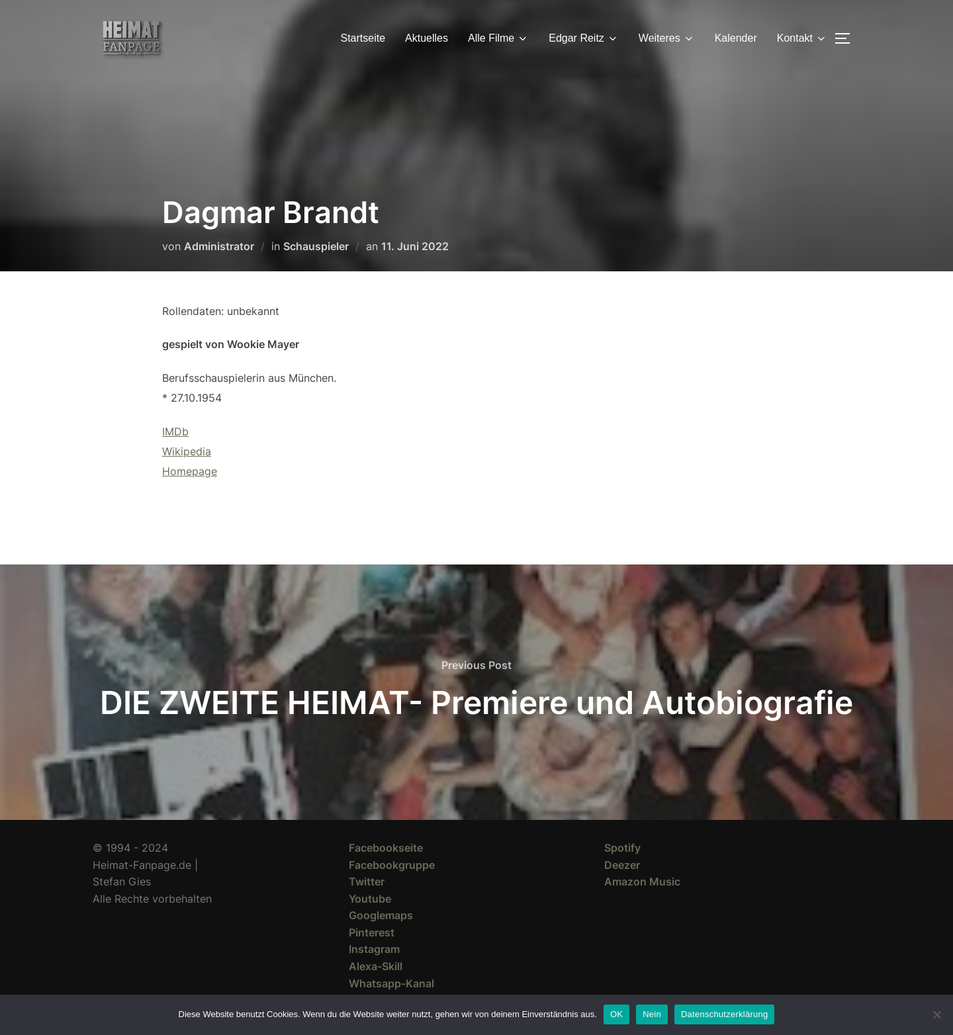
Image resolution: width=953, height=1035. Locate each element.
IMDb (175, 431)
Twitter (367, 881)
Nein (652, 1014)
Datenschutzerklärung (724, 1014)
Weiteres (667, 38)
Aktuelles (426, 38)
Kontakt (802, 38)
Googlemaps (381, 915)
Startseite (363, 38)
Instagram (374, 949)
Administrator (219, 246)
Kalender (736, 38)
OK (616, 1014)
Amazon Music (642, 881)
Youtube (370, 898)
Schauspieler (316, 246)
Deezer (622, 865)
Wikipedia (186, 451)
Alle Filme (498, 38)
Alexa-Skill (375, 966)
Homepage (189, 471)
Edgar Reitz (584, 38)
